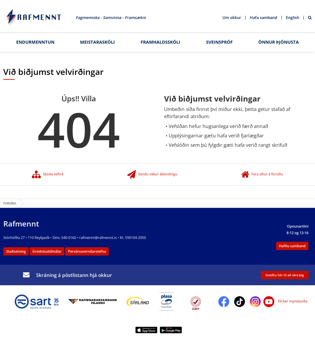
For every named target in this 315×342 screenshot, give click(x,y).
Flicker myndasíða (292, 301)
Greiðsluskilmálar (46, 251)
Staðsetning (16, 251)
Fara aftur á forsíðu (262, 174)
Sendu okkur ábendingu (152, 174)
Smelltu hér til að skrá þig (284, 275)
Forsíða (9, 203)
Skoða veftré (47, 174)
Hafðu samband (292, 246)
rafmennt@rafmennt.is (98, 237)
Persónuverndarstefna (87, 251)
